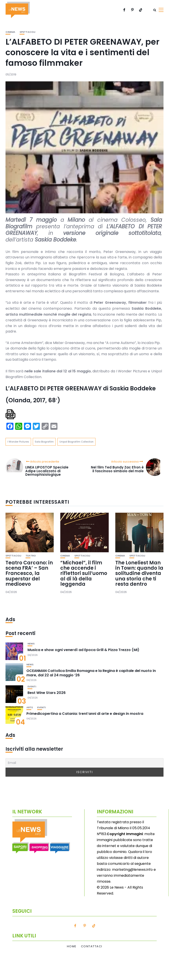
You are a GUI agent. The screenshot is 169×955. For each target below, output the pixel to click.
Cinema (10, 32)
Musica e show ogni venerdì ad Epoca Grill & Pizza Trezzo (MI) (83, 649)
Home (72, 946)
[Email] (84, 763)
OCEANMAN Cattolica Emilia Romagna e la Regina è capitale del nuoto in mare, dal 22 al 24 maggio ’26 (91, 672)
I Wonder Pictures (18, 441)
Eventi (32, 686)
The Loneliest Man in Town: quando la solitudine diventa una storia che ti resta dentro (139, 573)
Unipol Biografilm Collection (76, 441)
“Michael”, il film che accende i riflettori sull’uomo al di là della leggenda (83, 573)
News (31, 643)
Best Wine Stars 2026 (47, 692)
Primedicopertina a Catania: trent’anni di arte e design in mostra (84, 713)
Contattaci (91, 946)
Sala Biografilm (44, 441)
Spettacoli (27, 32)
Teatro (31, 555)
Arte (29, 707)
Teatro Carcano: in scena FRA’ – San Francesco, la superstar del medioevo (29, 573)
